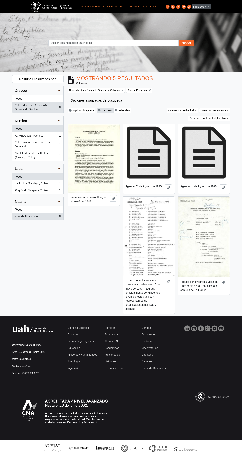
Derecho (73, 334)
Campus (147, 327)
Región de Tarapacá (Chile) (38, 191)
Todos (18, 98)
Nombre (21, 121)
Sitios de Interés (114, 6)
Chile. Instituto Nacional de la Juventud (38, 144)
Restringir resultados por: (37, 79)
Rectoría (147, 341)
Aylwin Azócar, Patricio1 (38, 136)
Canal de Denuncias (154, 368)
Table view (122, 110)
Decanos (147, 361)
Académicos (112, 348)
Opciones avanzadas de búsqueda (96, 100)
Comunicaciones (114, 368)
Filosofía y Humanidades (82, 354)
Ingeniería (73, 368)
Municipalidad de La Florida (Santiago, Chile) (38, 155)
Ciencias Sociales (78, 327)
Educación (74, 348)
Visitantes (110, 361)
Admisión (110, 327)
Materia (20, 201)
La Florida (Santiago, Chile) (38, 184)
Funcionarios (112, 354)
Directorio (147, 354)
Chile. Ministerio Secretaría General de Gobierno (38, 107)
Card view (105, 110)
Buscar (186, 43)
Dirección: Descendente (214, 110)
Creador (21, 90)
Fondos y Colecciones (142, 6)
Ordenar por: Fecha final (181, 110)
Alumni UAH (112, 341)
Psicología (74, 361)
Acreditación (149, 334)
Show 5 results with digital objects (209, 118)
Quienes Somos (90, 6)
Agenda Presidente (38, 217)
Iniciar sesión (200, 6)
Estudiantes (112, 334)
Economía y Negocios (81, 341)
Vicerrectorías (150, 348)
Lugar (19, 168)
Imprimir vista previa (81, 110)
